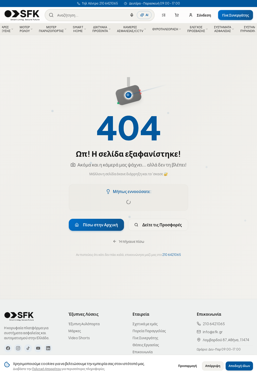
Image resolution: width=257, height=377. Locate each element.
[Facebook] (8, 348)
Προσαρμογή (187, 366)
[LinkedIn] (48, 348)
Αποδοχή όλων (239, 366)
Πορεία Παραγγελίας (149, 330)
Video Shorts (79, 337)
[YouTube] (38, 348)
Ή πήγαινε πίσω (128, 241)
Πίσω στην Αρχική (96, 224)
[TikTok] (28, 348)
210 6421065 (171, 255)
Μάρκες (74, 330)
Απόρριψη (212, 366)
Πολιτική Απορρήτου (46, 369)
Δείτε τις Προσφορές (158, 224)
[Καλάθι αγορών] (177, 15)
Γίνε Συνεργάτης (235, 15)
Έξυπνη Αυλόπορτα (84, 323)
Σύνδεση (200, 15)
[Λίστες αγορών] (164, 15)
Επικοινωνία (143, 351)
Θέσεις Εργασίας (146, 344)
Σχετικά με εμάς (145, 323)
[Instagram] (18, 348)
